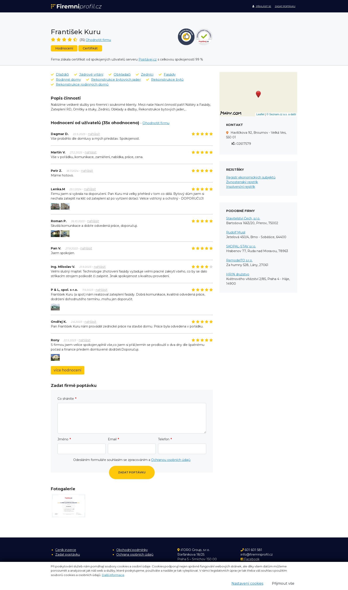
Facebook (250, 559)
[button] (258, 94)
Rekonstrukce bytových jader (113, 79)
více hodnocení (67, 370)
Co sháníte (65, 399)
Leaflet (260, 114)
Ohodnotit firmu (98, 40)
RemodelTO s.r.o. (239, 260)
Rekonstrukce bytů (165, 79)
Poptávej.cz (147, 59)
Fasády (167, 74)
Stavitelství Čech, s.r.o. (243, 218)
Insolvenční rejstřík (240, 187)
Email (112, 439)
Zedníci (144, 74)
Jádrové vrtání (88, 74)
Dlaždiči (60, 74)
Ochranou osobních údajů (170, 460)
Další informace (113, 575)
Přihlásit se (261, 6)
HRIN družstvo (237, 274)
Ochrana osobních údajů (134, 555)
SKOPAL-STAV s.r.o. (241, 246)
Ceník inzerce (65, 550)
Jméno (62, 439)
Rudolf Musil (235, 232)
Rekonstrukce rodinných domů (80, 84)
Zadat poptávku (285, 6)
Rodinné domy (66, 79)
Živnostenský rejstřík (242, 182)
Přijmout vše (283, 583)
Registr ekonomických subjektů (250, 177)
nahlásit (94, 134)
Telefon (163, 439)
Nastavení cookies (247, 583)
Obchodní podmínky (132, 550)
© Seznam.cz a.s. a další (281, 114)
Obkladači (119, 74)
